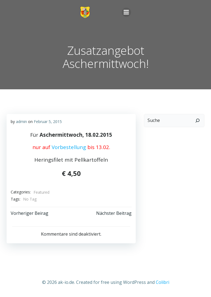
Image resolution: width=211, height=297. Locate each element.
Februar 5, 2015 (48, 121)
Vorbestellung (69, 147)
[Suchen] (197, 120)
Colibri (162, 282)
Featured (41, 192)
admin (21, 121)
